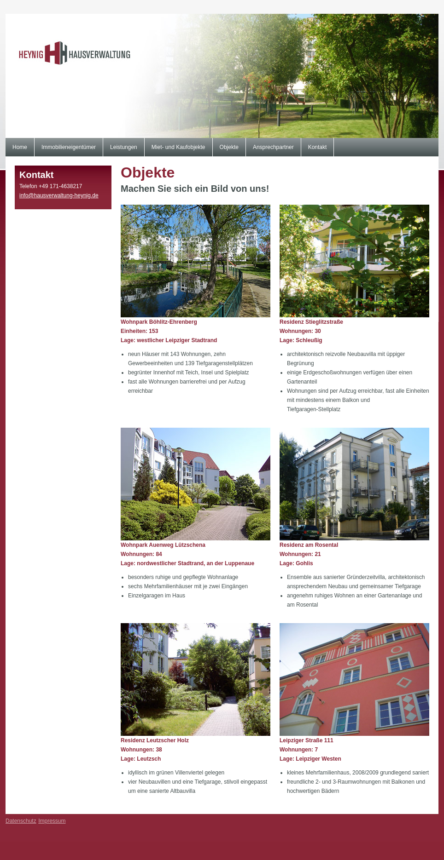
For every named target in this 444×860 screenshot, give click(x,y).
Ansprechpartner (273, 147)
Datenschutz (21, 821)
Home (19, 147)
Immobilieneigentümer (68, 147)
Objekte (229, 147)
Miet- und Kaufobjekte (178, 147)
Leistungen (123, 147)
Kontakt (317, 147)
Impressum (51, 821)
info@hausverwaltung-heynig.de (59, 195)
